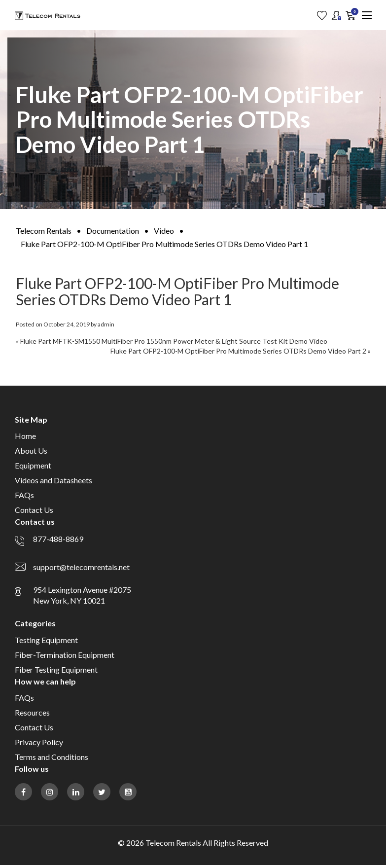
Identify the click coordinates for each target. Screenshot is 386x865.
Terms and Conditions (51, 756)
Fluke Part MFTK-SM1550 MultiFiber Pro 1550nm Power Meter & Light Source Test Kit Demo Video (173, 341)
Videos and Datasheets (53, 480)
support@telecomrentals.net (81, 567)
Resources (32, 712)
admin (106, 324)
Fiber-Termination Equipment (64, 654)
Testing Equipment (46, 640)
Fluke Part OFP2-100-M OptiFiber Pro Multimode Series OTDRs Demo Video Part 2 (238, 351)
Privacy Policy (39, 742)
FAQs (24, 495)
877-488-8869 (58, 538)
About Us (31, 450)
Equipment (33, 465)
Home (25, 435)
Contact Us (34, 509)
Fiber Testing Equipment (56, 669)
